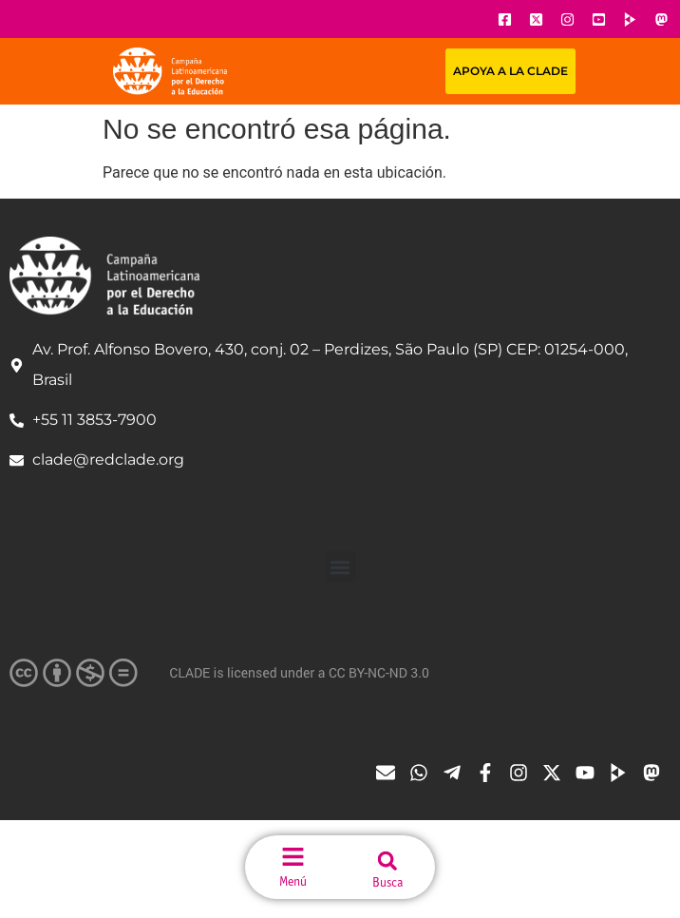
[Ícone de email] (390, 772)
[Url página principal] (170, 71)
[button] (340, 567)
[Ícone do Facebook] (504, 19)
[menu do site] (293, 857)
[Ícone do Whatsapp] (423, 772)
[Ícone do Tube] (623, 772)
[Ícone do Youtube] (598, 19)
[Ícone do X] (535, 19)
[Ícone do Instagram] (567, 19)
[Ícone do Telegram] (457, 772)
